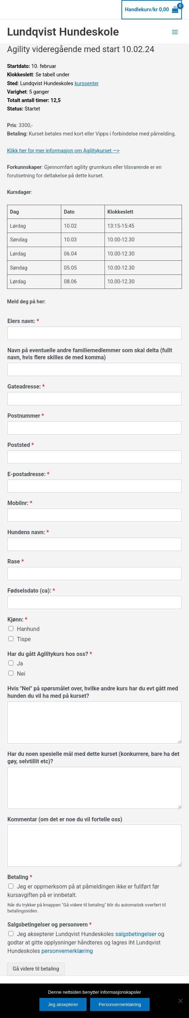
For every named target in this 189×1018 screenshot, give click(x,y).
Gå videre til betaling (36, 969)
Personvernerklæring (120, 1004)
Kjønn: (17, 619)
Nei (21, 673)
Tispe (24, 639)
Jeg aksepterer (63, 1004)
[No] (180, 1000)
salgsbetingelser (136, 934)
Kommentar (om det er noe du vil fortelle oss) (64, 819)
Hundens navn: (28, 532)
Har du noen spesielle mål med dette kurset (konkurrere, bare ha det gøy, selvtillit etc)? (93, 758)
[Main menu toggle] (175, 32)
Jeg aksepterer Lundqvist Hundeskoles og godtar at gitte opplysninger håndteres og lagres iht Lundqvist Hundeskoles (85, 942)
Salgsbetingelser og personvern (49, 924)
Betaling (19, 877)
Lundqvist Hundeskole (63, 31)
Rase (15, 561)
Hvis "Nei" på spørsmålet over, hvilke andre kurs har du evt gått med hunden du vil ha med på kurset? (92, 692)
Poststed (20, 445)
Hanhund (28, 629)
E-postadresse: (28, 474)
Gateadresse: (26, 386)
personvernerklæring (67, 951)
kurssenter (87, 83)
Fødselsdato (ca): (31, 590)
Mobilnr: (19, 503)
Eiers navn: (23, 321)
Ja (20, 663)
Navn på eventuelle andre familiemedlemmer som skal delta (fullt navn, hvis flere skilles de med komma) (89, 354)
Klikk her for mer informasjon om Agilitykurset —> (63, 150)
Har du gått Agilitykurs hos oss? (49, 654)
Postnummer (25, 415)
